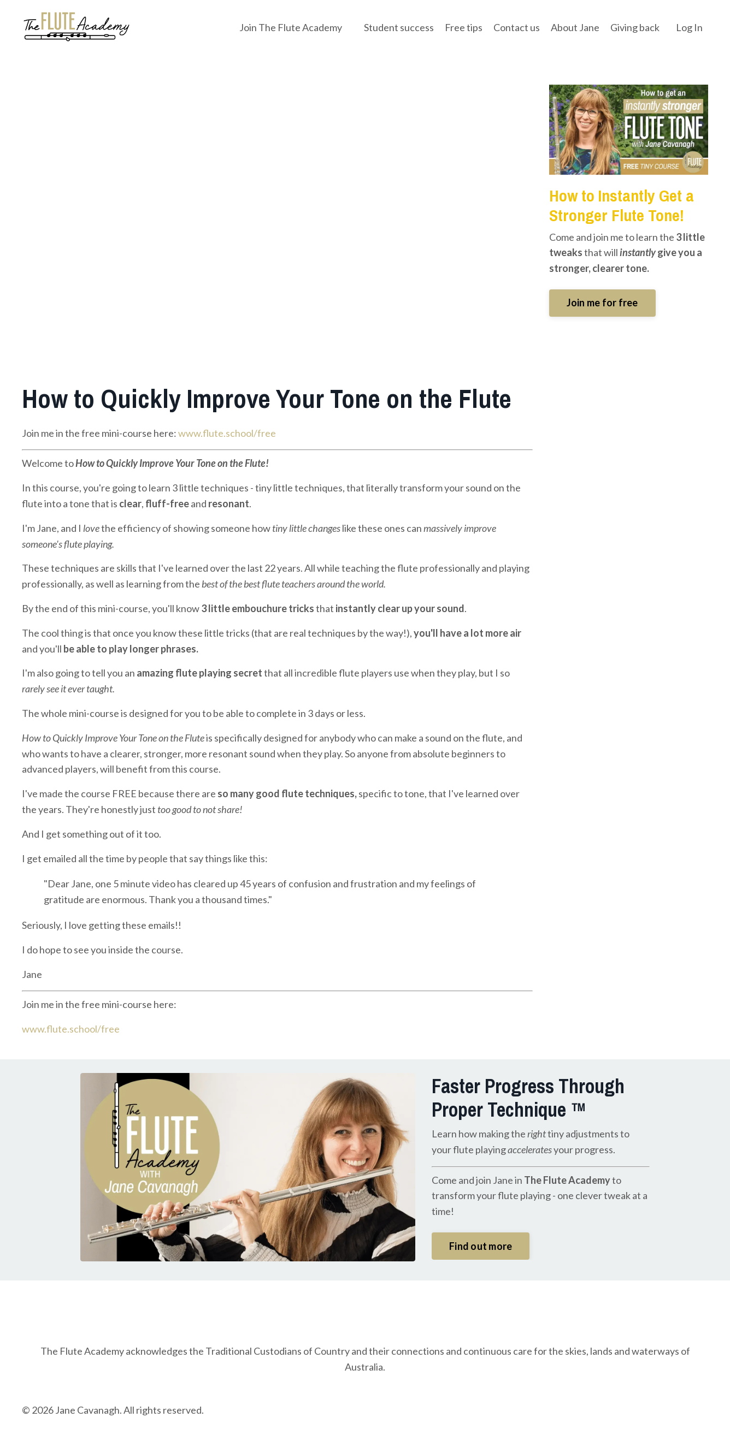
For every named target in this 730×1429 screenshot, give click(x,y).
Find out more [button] (480, 1246)
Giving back (635, 27)
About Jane (575, 27)
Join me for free (602, 303)
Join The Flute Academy (290, 27)
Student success (399, 27)
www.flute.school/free (227, 433)
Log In (689, 27)
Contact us (516, 27)
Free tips (463, 27)
